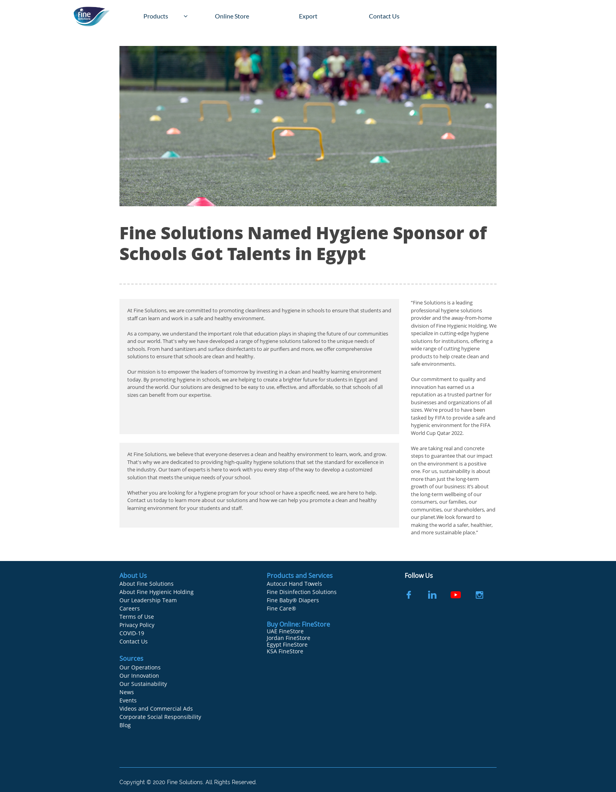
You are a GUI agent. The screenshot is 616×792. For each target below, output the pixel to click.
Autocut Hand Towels (294, 583)
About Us (133, 575)
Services (320, 575)
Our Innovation (139, 675)
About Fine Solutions (146, 583)
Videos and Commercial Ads (156, 708)
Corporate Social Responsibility (160, 716)
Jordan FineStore (288, 638)
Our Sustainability (143, 684)
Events (128, 700)
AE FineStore (287, 631)
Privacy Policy (136, 625)
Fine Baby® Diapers (293, 600)
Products (281, 575)
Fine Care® (281, 608)
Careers (129, 608)
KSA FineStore (285, 651)
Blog (125, 725)
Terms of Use (136, 616)
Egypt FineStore (287, 644)
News (126, 692)
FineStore (316, 624)
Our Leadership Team (148, 600)
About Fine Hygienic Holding (156, 592)
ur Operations (142, 667)
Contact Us (133, 641)
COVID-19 (131, 633)
